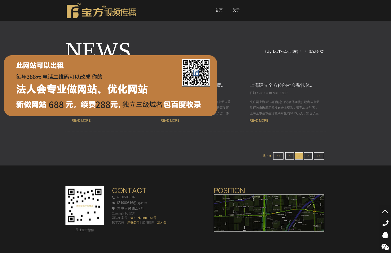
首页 (219, 14)
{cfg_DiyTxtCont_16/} (282, 51)
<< (278, 156)
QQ (386, 235)
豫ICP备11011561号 (143, 218)
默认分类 (316, 51)
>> (319, 156)
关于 (236, 14)
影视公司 (133, 222)
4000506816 (386, 223)
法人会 (162, 222)
